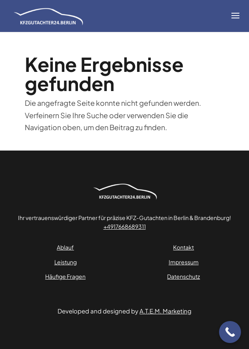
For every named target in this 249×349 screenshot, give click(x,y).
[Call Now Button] (230, 332)
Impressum (184, 262)
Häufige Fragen (65, 276)
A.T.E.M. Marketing (165, 311)
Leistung (65, 262)
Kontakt (183, 247)
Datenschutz (183, 276)
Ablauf (65, 247)
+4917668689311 (125, 226)
